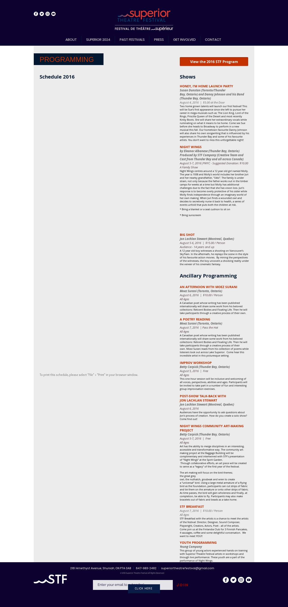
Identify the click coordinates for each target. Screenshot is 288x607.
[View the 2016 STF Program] (214, 61)
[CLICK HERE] (144, 588)
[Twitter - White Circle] (42, 14)
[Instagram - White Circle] (47, 14)
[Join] (182, 585)
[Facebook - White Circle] (36, 14)
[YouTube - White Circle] (53, 14)
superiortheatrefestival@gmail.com (187, 568)
